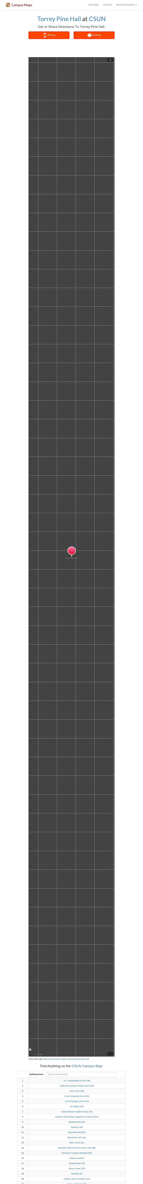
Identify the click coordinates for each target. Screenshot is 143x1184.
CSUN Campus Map (87, 1066)
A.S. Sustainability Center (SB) (77, 1081)
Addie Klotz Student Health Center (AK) (77, 1086)
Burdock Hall (76, 1174)
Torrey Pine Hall (59, 18)
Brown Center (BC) (77, 1168)
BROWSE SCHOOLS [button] (126, 5)
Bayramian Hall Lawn (77, 1137)
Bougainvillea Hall (77, 1163)
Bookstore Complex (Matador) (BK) (77, 1153)
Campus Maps (21, 5)
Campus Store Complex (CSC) (77, 1179)
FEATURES (93, 5)
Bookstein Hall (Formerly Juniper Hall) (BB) (77, 1148)
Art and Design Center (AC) (77, 1101)
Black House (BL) (76, 1143)
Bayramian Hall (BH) (77, 1132)
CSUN (97, 18)
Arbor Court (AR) (77, 1091)
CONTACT (107, 5)
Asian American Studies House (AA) (77, 1112)
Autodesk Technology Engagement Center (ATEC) (77, 1117)
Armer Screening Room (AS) (77, 1096)
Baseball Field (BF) (77, 1122)
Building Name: (36, 1074)
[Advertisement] (77, 48)
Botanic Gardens (77, 1158)
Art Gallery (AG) (77, 1106)
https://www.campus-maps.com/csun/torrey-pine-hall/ (66, 1059)
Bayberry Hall (77, 1127)
